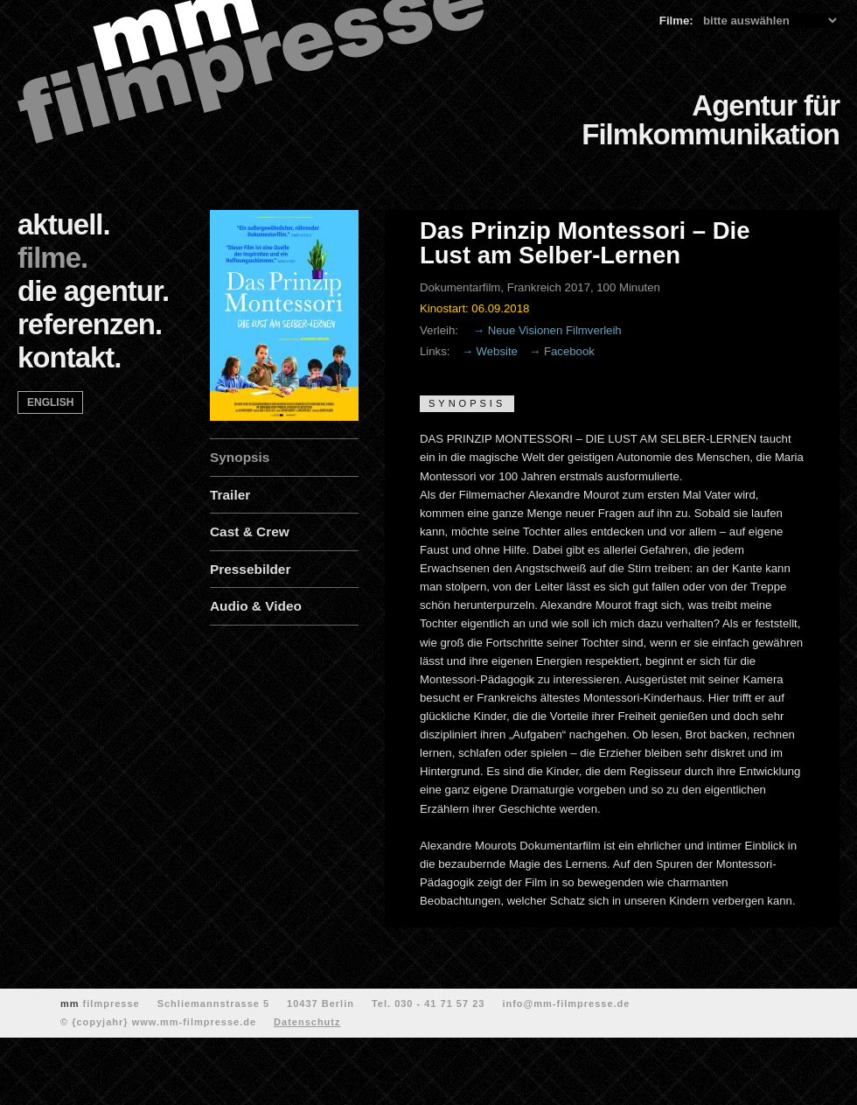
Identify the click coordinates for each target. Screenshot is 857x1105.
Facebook (569, 351)
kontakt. (69, 357)
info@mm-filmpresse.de (566, 1003)
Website (497, 351)
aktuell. (63, 224)
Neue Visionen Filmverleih (555, 330)
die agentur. (93, 291)
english (50, 402)
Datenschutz (307, 1022)
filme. (52, 257)
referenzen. (89, 324)
